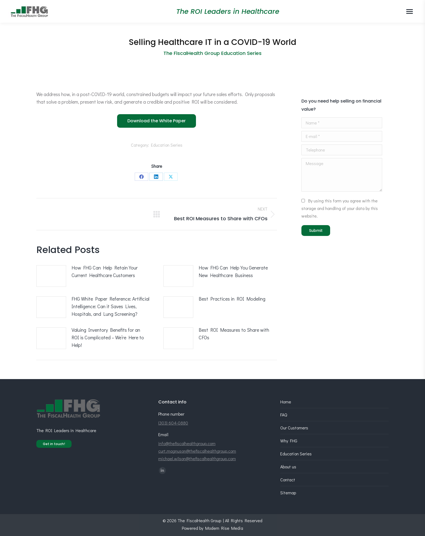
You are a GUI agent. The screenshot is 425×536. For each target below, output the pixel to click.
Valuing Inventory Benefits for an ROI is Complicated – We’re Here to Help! (108, 337)
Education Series (166, 145)
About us (288, 466)
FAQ (283, 414)
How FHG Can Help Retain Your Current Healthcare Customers (105, 271)
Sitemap (288, 492)
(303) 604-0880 (173, 423)
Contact (287, 479)
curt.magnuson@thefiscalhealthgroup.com (197, 451)
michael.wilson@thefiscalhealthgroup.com (197, 458)
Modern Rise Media (224, 528)
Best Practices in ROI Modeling (232, 298)
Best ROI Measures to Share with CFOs (234, 334)
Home (285, 402)
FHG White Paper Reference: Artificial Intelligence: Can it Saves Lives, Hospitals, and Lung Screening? (110, 306)
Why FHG (288, 440)
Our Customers (294, 427)
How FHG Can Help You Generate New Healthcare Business (233, 271)
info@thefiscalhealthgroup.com (186, 443)
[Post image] (51, 276)
